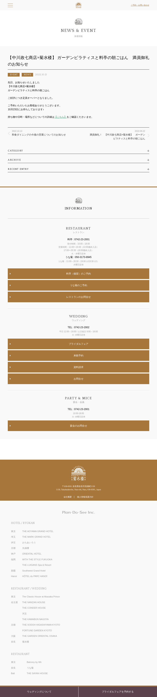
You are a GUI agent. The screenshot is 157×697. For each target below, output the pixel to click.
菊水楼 (25, 641)
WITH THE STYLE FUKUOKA (37, 559)
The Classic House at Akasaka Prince (41, 596)
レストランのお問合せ (78, 297)
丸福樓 (25, 548)
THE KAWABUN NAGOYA (35, 619)
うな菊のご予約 (78, 285)
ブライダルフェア (78, 343)
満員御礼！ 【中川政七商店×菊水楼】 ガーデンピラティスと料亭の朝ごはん (117, 135)
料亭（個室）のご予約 (78, 273)
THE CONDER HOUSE (34, 608)
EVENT (14, 74)
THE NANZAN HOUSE (33, 602)
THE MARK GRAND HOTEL (36, 537)
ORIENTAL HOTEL (31, 553)
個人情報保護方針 (85, 497)
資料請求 (78, 367)
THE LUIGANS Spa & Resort (36, 565)
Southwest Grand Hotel (34, 570)
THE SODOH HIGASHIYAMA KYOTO (41, 625)
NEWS (27, 74)
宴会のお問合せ (78, 425)
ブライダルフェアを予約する (118, 691)
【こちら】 (60, 117)
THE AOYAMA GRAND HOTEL (38, 531)
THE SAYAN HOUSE (37, 673)
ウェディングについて (39, 691)
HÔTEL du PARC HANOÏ (34, 576)
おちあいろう (29, 542)
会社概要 (68, 497)
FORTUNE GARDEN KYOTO (37, 630)
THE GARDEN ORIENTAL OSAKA (39, 636)
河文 (24, 613)
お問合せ (78, 378)
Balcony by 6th (34, 662)
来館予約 (78, 355)
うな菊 (30, 668)
